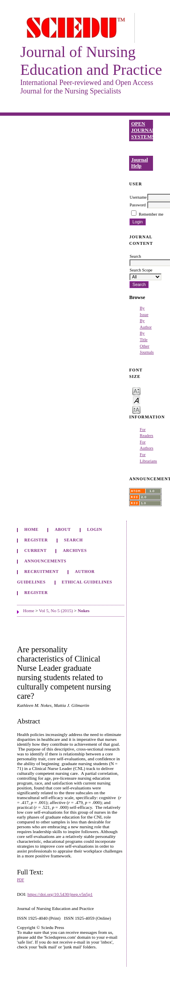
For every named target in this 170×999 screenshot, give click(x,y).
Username (138, 197)
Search (73, 540)
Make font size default (136, 400)
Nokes (83, 610)
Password (138, 205)
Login (94, 529)
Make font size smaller (136, 390)
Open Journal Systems (142, 130)
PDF (20, 880)
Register (36, 540)
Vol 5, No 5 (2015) (56, 610)
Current (35, 550)
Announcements (45, 561)
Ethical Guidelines (87, 582)
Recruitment (41, 571)
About (63, 529)
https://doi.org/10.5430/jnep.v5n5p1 (60, 894)
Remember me (151, 214)
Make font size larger (136, 409)
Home (31, 529)
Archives (75, 550)
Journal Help (139, 163)
